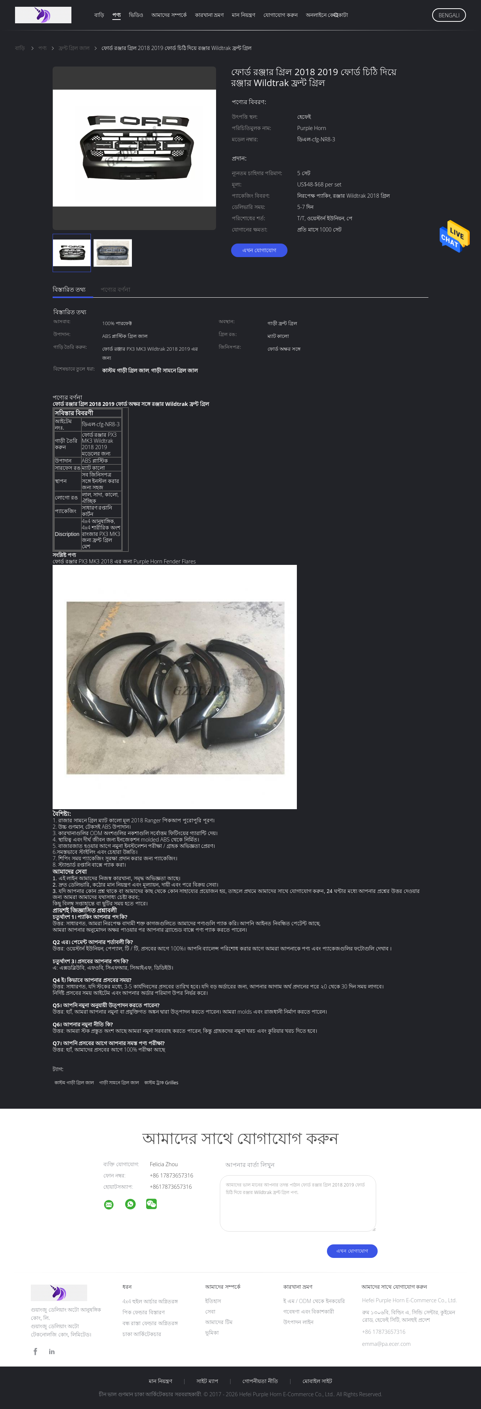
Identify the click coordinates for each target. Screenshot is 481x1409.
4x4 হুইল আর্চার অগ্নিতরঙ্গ (150, 1301)
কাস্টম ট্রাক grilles (161, 1082)
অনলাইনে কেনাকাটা (327, 14)
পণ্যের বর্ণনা (115, 289)
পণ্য (116, 14)
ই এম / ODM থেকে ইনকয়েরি (314, 1301)
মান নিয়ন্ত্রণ (243, 14)
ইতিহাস (213, 1301)
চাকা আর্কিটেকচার (142, 1334)
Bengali (449, 15)
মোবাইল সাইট (317, 1381)
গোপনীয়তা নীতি (260, 1381)
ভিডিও (136, 14)
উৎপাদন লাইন (298, 1322)
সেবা (210, 1311)
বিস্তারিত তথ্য (69, 289)
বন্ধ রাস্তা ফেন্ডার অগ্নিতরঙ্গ (150, 1323)
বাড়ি (99, 14)
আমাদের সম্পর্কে (169, 14)
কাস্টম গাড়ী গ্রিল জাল (74, 1082)
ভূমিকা (212, 1332)
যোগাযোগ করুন (280, 14)
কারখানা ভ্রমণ (209, 14)
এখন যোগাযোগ (259, 250)
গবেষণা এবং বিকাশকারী (308, 1311)
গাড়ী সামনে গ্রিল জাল (119, 1082)
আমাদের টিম (219, 1322)
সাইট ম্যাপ (207, 1381)
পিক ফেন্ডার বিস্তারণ (144, 1312)
